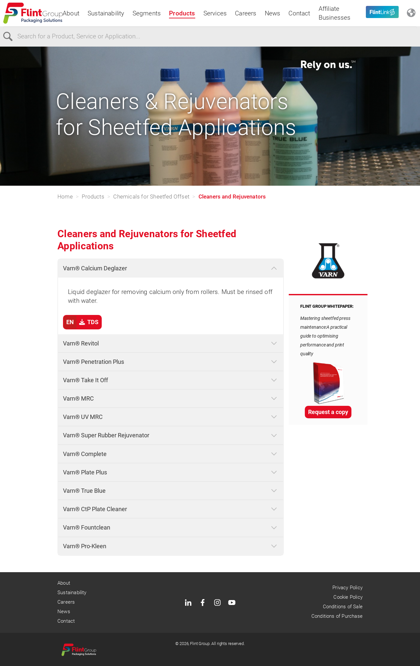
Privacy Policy (347, 588)
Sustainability (106, 13)
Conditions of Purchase (337, 616)
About (71, 13)
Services (215, 13)
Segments (147, 13)
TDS (81, 322)
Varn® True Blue (84, 490)
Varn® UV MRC (83, 416)
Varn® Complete (85, 453)
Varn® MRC (78, 398)
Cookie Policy (347, 597)
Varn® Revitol (81, 343)
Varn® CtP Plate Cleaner (95, 509)
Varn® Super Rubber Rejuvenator (106, 435)
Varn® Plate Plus (85, 472)
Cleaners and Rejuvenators (232, 196)
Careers (245, 13)
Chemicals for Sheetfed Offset (151, 196)
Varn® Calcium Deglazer (95, 268)
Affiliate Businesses (335, 13)
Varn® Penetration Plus (93, 361)
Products (182, 13)
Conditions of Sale (343, 607)
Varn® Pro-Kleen (84, 546)
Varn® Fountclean (86, 527)
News (273, 13)
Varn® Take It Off (85, 380)
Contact (299, 13)
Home (65, 196)
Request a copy (328, 411)
